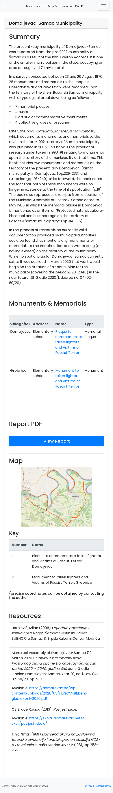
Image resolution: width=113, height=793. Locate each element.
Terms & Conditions (97, 785)
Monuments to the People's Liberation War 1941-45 (53, 6)
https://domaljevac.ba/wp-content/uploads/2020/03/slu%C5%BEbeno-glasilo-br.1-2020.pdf (50, 693)
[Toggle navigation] (103, 6)
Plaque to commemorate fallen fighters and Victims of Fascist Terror (68, 342)
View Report (56, 441)
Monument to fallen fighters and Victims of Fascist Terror (67, 378)
